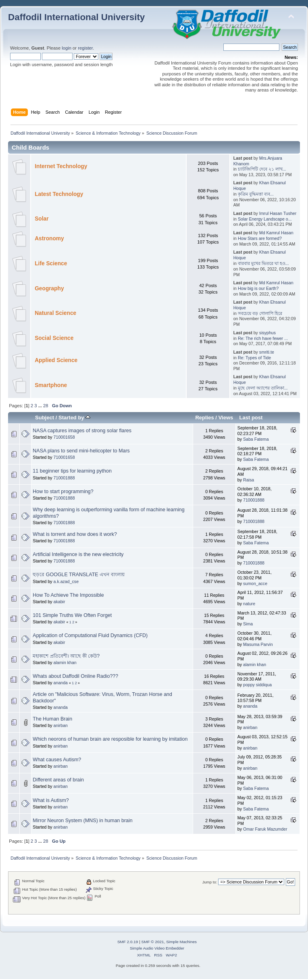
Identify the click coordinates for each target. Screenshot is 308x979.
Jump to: (209, 882)
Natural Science (55, 313)
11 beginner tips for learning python (72, 471)
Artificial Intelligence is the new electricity (78, 554)
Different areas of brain (58, 780)
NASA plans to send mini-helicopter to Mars (81, 451)
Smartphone (51, 385)
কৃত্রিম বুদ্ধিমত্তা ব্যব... (256, 194)
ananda (61, 682)
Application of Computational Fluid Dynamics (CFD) (90, 635)
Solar (41, 219)
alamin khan (65, 662)
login (66, 48)
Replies (204, 418)
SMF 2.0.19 (127, 941)
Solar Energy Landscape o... (265, 219)
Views (226, 418)
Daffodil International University (76, 17)
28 (45, 405)
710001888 (64, 477)
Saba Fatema (256, 439)
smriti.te (266, 352)
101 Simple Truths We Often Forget (72, 615)
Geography (49, 288)
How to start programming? (63, 491)
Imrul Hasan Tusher (277, 213)
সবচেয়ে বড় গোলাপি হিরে (260, 313)
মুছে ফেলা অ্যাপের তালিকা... (263, 387)
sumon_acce (255, 583)
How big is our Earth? (258, 288)
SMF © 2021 (153, 941)
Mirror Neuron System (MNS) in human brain (82, 820)
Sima (248, 623)
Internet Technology (61, 166)
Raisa (248, 479)
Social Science (54, 338)
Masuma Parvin (258, 644)
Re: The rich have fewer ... (263, 338)
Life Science (51, 263)
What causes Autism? (57, 759)
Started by (74, 418)
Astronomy (49, 238)
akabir (59, 601)
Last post (250, 418)
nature (249, 603)
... (40, 405)
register (85, 48)
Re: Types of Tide (254, 357)
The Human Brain (52, 719)
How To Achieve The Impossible (68, 595)
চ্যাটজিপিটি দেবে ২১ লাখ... (262, 169)
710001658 (64, 437)
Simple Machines (181, 941)
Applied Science (56, 360)
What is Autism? (51, 800)
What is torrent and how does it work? (75, 534)
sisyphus (267, 332)
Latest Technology (59, 194)
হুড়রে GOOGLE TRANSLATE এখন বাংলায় (78, 574)
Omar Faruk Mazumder (265, 829)
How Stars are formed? (260, 238)
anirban (61, 725)
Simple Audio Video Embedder (157, 948)
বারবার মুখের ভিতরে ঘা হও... (263, 263)
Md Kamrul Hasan (276, 232)
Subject (44, 418)
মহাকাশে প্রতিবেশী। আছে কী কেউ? (66, 656)
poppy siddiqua (257, 684)
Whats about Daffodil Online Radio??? (75, 676)
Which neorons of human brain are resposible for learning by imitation (110, 739)
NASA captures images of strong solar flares (82, 430)
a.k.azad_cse (66, 581)
